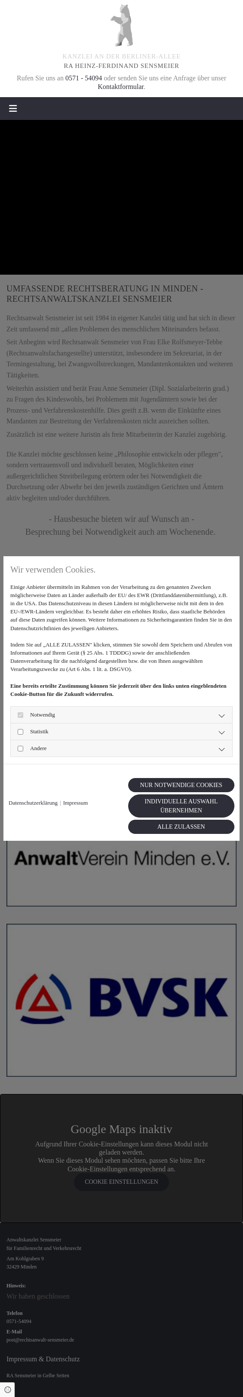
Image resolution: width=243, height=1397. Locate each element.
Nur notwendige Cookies (181, 785)
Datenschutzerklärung (33, 803)
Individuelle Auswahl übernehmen (181, 806)
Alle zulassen (181, 827)
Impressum (75, 803)
